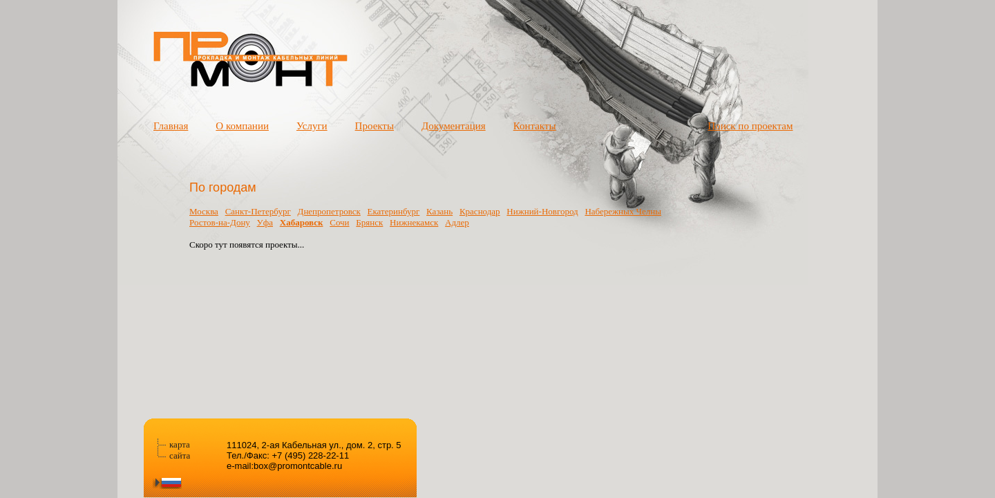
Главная (170, 125)
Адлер (457, 222)
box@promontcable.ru (298, 466)
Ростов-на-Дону (219, 222)
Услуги (312, 125)
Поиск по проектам (750, 125)
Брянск (369, 222)
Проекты (374, 125)
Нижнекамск (414, 222)
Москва (203, 211)
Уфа (265, 222)
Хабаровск (301, 222)
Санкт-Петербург (258, 211)
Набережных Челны (623, 211)
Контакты (534, 125)
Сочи (339, 222)
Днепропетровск (329, 211)
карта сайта (179, 450)
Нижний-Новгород (542, 211)
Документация (453, 125)
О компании (242, 125)
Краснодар (479, 211)
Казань (439, 211)
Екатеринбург (394, 211)
